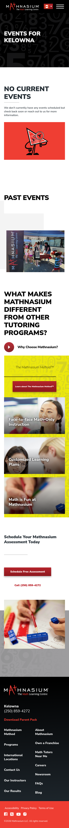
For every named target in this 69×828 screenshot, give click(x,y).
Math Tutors (44, 754)
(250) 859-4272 (17, 711)
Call (27, 585)
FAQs (39, 783)
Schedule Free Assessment (27, 572)
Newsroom (43, 774)
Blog (38, 792)
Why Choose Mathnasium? (31, 347)
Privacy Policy (29, 808)
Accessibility (12, 808)
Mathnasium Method (13, 732)
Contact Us (12, 770)
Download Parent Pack (20, 720)
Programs (11, 745)
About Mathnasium (44, 732)
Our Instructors (15, 780)
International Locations (13, 757)
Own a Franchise (47, 743)
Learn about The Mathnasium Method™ (34, 386)
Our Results (12, 791)
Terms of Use (46, 808)
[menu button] (48, 6)
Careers (40, 765)
